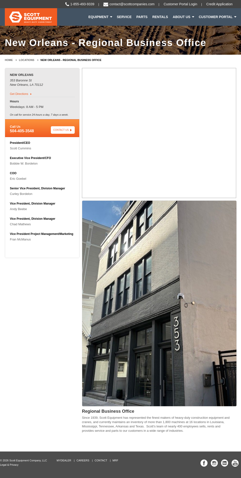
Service (124, 17)
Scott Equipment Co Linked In (224, 463)
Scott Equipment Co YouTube (235, 463)
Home (9, 60)
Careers (82, 460)
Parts (141, 17)
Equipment (98, 17)
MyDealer (64, 460)
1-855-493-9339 (82, 4)
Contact (101, 460)
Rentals (160, 17)
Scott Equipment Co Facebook (204, 463)
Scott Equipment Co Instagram (214, 463)
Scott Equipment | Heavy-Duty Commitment (31, 17)
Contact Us (61, 130)
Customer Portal (216, 17)
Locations (26, 60)
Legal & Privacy (9, 464)
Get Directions (19, 94)
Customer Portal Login (180, 4)
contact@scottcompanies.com (131, 4)
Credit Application (219, 4)
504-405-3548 (22, 131)
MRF (115, 460)
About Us (181, 17)
